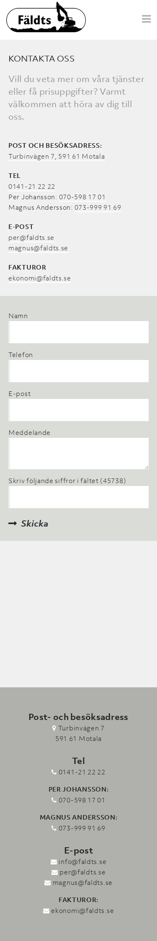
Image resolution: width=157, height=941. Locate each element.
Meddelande (29, 432)
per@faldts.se (31, 237)
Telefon (20, 354)
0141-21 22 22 (31, 186)
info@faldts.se (82, 861)
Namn (18, 315)
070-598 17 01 (82, 197)
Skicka (34, 523)
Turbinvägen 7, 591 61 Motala (56, 156)
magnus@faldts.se (38, 248)
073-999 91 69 (98, 207)
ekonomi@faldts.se (39, 278)
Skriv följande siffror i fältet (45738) (67, 480)
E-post (19, 393)
